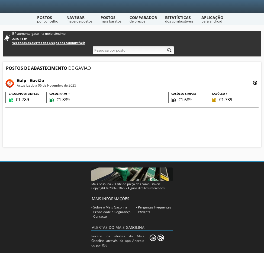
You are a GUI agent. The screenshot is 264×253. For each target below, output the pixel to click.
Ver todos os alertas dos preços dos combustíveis (48, 43)
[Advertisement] (132, 128)
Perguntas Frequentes (154, 207)
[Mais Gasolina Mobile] (153, 238)
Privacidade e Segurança (112, 212)
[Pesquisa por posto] (133, 50)
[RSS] (160, 238)
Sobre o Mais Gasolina (110, 207)
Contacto (100, 216)
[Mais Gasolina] (132, 7)
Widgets (144, 212)
